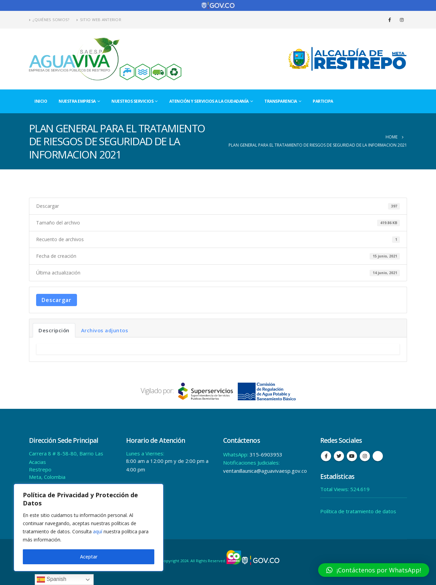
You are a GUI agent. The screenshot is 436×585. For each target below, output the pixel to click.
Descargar (57, 300)
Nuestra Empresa (77, 101)
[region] (89, 527)
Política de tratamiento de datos (358, 511)
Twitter (339, 456)
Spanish (51, 579)
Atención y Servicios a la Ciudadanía (209, 101)
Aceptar (88, 556)
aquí (97, 531)
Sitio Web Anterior (98, 19)
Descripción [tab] (53, 330)
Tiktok (378, 456)
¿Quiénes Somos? (49, 19)
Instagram (365, 456)
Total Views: (335, 489)
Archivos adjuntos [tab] (104, 330)
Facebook (326, 456)
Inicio (40, 101)
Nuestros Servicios (132, 101)
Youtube (352, 456)
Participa (323, 101)
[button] (373, 570)
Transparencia (280, 101)
